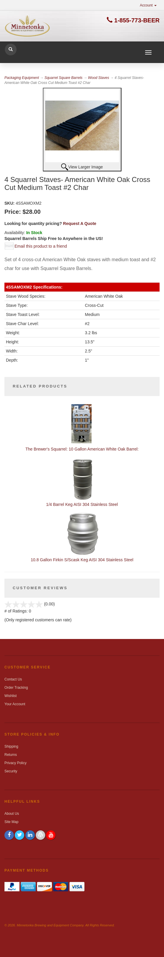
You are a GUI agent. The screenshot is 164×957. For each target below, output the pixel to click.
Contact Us (13, 679)
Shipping (11, 746)
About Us (11, 814)
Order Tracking (16, 688)
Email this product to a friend (40, 246)
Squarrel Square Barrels (63, 78)
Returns (10, 755)
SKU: (10, 203)
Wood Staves (98, 78)
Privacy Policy (15, 763)
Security (10, 771)
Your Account (14, 704)
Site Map (11, 822)
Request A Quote (79, 223)
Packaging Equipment (21, 78)
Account (148, 5)
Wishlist (10, 696)
